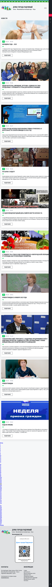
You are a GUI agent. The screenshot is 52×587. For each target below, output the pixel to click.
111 (0, 491)
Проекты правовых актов (29, 573)
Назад (1, 443)
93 (0, 468)
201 (1, 511)
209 (1, 521)
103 (1, 481)
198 (1, 507)
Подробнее (7, 55)
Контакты (26, 580)
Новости (50, 15)
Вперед (2, 525)
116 (1, 498)
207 (1, 518)
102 (1, 480)
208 (1, 520)
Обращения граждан (28, 576)
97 (0, 473)
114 (1, 495)
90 (0, 464)
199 (1, 508)
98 (0, 475)
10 (0, 455)
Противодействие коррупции (30, 577)
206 (1, 517)
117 (1, 499)
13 (0, 459)
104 (1, 482)
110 (1, 490)
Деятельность (27, 572)
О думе (25, 570)
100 (1, 477)
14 (0, 461)
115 (1, 497)
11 (0, 457)
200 (1, 509)
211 (1, 524)
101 (1, 479)
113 (1, 494)
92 (0, 467)
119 (1, 502)
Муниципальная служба (29, 579)
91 (0, 466)
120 (1, 503)
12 (0, 458)
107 (1, 486)
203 (1, 513)
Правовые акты (27, 575)
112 (1, 493)
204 (1, 515)
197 (1, 506)
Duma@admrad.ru (5, 577)
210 (1, 522)
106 (1, 485)
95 (0, 471)
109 (1, 489)
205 (1, 516)
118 (1, 500)
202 (1, 512)
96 (0, 472)
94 (0, 470)
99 (0, 476)
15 (0, 462)
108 (1, 488)
